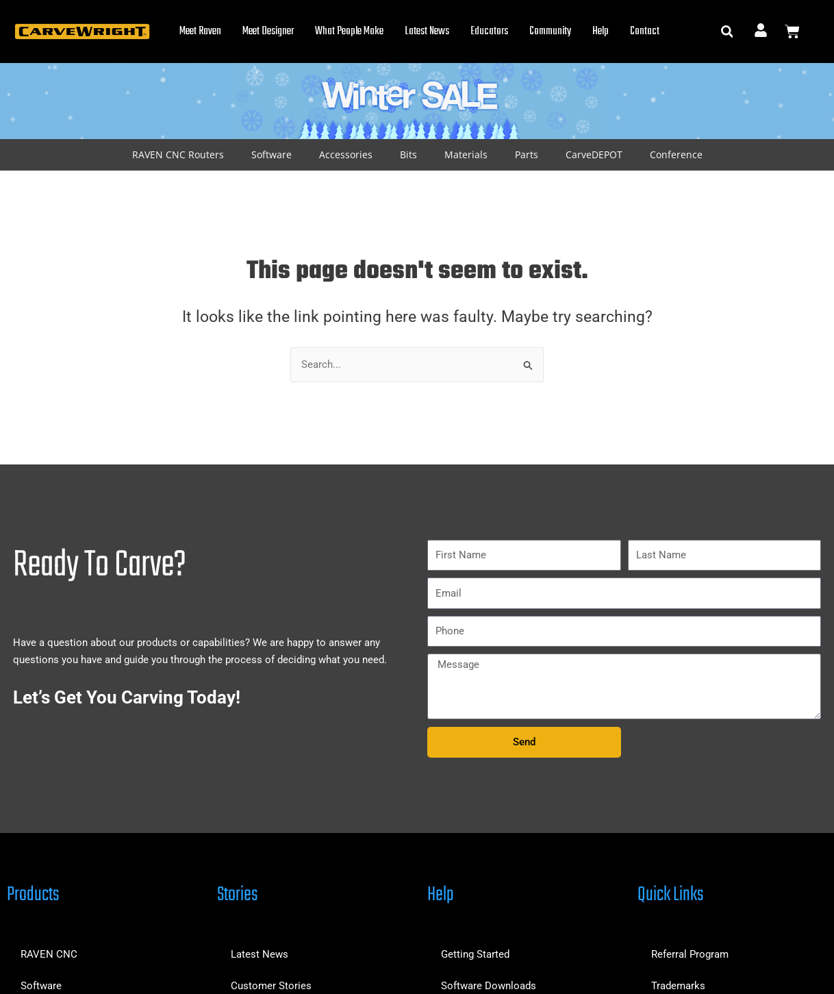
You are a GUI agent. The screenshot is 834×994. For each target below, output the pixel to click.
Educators (489, 31)
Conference (676, 154)
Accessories (345, 154)
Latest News (427, 31)
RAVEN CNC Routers (178, 154)
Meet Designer (268, 31)
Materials (466, 154)
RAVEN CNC (49, 954)
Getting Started (475, 954)
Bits (408, 154)
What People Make (349, 31)
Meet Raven (200, 31)
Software (271, 154)
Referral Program (690, 954)
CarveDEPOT (594, 154)
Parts (526, 154)
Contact (644, 31)
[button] (727, 32)
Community (550, 31)
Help (600, 31)
